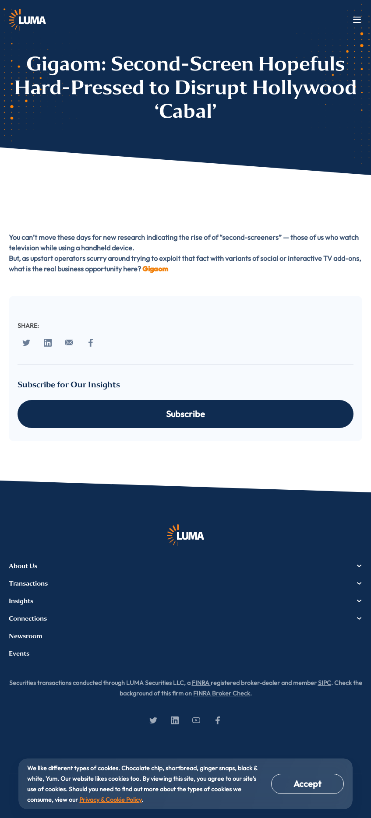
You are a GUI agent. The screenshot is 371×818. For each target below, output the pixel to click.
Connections (185, 618)
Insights (185, 600)
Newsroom (25, 636)
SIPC (324, 683)
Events (19, 653)
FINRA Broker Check (221, 693)
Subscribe (185, 413)
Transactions (185, 583)
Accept (307, 783)
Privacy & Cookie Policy (110, 800)
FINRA (201, 683)
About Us (185, 565)
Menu (357, 19)
